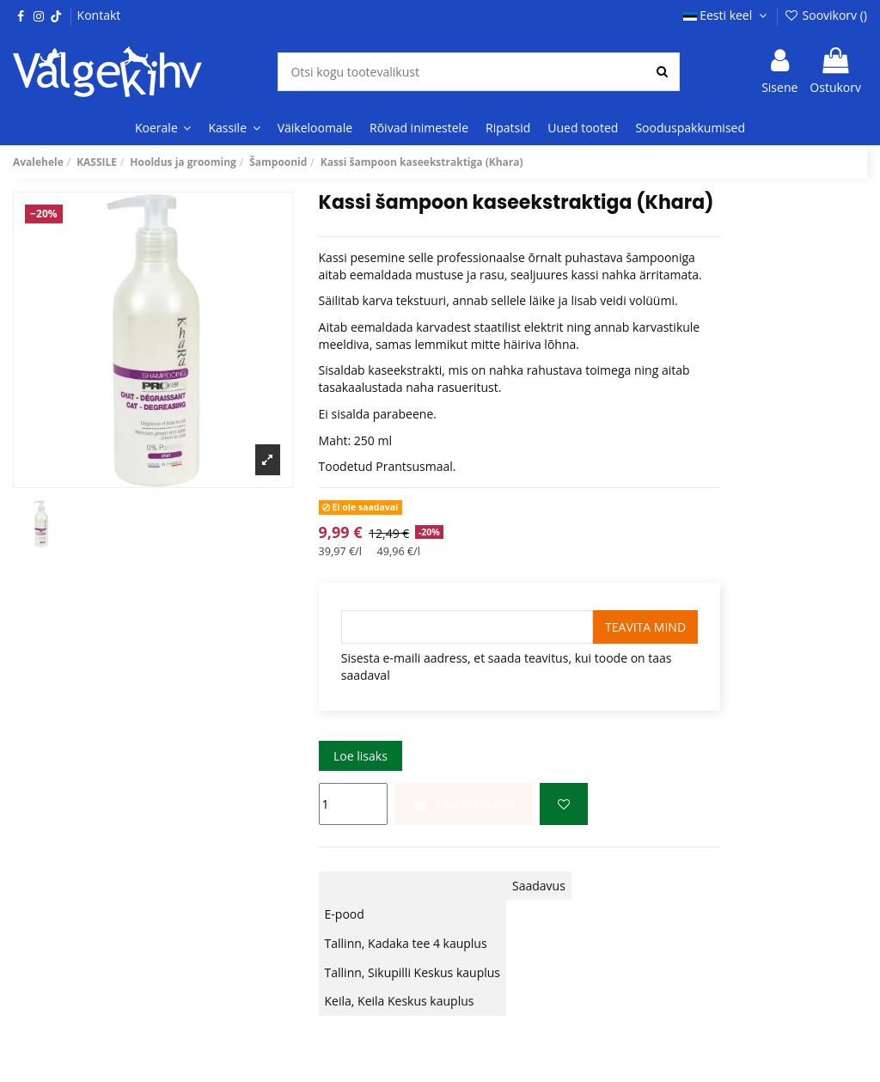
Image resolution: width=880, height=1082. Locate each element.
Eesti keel (727, 15)
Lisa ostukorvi (463, 804)
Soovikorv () (825, 15)
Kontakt (99, 15)
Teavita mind (645, 627)
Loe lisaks (360, 756)
